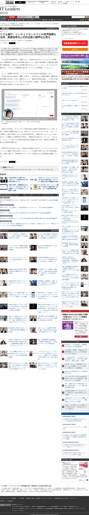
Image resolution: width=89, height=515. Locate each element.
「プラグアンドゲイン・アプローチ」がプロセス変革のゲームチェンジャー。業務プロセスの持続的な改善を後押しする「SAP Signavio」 (47, 355)
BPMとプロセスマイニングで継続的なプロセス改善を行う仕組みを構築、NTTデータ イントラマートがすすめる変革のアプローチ (70, 295)
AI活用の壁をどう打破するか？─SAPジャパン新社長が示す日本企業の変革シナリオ (18, 179)
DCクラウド (31, 2)
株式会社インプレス (17, 504)
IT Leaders (10, 8)
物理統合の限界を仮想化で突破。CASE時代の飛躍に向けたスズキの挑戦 (18, 271)
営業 (39, 169)
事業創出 (19, 20)
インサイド (34, 169)
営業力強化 (22, 23)
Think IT (34, 506)
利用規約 (13, 498)
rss (6, 13)
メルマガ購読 (21, 498)
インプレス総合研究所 (52, 506)
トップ (3, 18)
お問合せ (2, 501)
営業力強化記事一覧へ (52, 28)
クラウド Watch (63, 506)
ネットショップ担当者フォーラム (20, 508)
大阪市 (43, 169)
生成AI (51, 169)
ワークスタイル (37, 20)
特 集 (33, 17)
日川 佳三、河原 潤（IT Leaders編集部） (22, 40)
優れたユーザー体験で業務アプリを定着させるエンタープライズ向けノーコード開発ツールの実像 (18, 294)
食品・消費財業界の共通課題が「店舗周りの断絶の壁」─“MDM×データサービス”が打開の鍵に (47, 341)
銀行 (26, 169)
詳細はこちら (82, 480)
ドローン (60, 3)
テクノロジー (23, 17)
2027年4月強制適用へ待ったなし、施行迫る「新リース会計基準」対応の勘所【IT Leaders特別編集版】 (29, 201)
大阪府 (47, 169)
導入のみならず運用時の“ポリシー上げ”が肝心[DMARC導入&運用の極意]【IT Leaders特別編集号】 (29, 218)
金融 (29, 169)
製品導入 (43, 2)
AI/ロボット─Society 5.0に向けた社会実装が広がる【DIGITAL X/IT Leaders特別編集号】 (26, 213)
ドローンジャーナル (80, 508)
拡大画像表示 (5, 123)
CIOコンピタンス (57, 20)
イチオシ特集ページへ (81, 336)
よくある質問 (9, 501)
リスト (17, 43)
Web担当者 (53, 1)
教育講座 (65, 3)
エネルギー (53, 3)
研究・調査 (77, 1)
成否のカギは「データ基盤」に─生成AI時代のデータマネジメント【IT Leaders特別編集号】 (27, 207)
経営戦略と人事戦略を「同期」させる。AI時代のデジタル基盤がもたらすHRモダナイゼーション (47, 282)
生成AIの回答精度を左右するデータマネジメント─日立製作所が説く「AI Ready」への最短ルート (47, 259)
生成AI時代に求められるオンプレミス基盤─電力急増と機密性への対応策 (18, 329)
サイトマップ (73, 498)
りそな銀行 (5, 169)
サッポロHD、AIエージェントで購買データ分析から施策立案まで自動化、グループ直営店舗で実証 (48, 186)
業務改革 (11, 20)
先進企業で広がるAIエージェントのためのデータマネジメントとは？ (18, 282)
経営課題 (12, 17)
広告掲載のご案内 (30, 498)
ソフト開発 (66, 1)
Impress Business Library (68, 34)
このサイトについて (5, 498)
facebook (4, 13)
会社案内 (38, 498)
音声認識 (11, 169)
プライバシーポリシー (47, 498)
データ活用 (27, 20)
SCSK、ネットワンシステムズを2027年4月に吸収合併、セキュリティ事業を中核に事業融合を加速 (48, 179)
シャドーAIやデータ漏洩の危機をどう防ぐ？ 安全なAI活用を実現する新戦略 (18, 247)
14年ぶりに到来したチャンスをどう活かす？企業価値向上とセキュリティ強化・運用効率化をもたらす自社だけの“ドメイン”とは (70, 230)
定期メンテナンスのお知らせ (70, 100)
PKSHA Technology (19, 169)
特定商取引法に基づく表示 (61, 498)
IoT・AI (72, 1)
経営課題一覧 (14, 23)
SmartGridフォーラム (73, 506)
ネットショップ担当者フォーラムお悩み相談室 (41, 508)
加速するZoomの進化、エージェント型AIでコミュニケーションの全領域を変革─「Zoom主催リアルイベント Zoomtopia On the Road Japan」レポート (48, 308)
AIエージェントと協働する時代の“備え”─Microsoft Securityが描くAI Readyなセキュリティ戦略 (47, 329)
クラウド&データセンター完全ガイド (21, 506)
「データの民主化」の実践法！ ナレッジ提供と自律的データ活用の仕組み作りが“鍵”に (18, 235)
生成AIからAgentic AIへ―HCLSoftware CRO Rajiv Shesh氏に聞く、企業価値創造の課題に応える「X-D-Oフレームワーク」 (70, 260)
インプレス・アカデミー (18, 510)
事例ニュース (29, 23)
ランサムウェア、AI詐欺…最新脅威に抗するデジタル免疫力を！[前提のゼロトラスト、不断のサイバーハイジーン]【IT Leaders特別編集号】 (29, 224)
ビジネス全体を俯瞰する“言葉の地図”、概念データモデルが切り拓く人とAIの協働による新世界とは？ (48, 235)
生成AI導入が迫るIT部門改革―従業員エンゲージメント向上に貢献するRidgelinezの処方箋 (47, 318)
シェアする (3, 43)
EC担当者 (60, 1)
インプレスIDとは (68, 38)
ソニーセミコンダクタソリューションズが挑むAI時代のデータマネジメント (18, 259)
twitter (1, 13)
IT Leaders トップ (4, 23)
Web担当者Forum (41, 506)
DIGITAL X (71, 508)
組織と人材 (47, 20)
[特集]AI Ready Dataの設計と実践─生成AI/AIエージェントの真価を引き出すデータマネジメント (75, 317)
